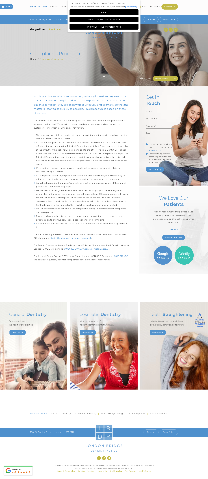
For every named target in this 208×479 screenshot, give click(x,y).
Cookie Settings (145, 471)
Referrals (151, 19)
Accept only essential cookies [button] (104, 19)
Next (177, 74)
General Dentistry (60, 6)
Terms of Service (124, 468)
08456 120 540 (71, 249)
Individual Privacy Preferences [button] (104, 26)
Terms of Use (102, 471)
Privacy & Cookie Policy (66, 471)
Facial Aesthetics (151, 6)
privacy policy (131, 7)
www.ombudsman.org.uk (78, 238)
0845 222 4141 (121, 256)
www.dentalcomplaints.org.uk (94, 249)
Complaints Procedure (86, 471)
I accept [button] (104, 12)
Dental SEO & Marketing (145, 465)
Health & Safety (116, 471)
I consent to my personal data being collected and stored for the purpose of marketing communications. (161, 158)
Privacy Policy (155, 150)
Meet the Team (38, 6)
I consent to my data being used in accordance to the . (160, 147)
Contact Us (169, 7)
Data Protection (130, 471)
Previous (170, 74)
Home (33, 59)
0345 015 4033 (58, 238)
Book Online (169, 19)
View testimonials (173, 237)
